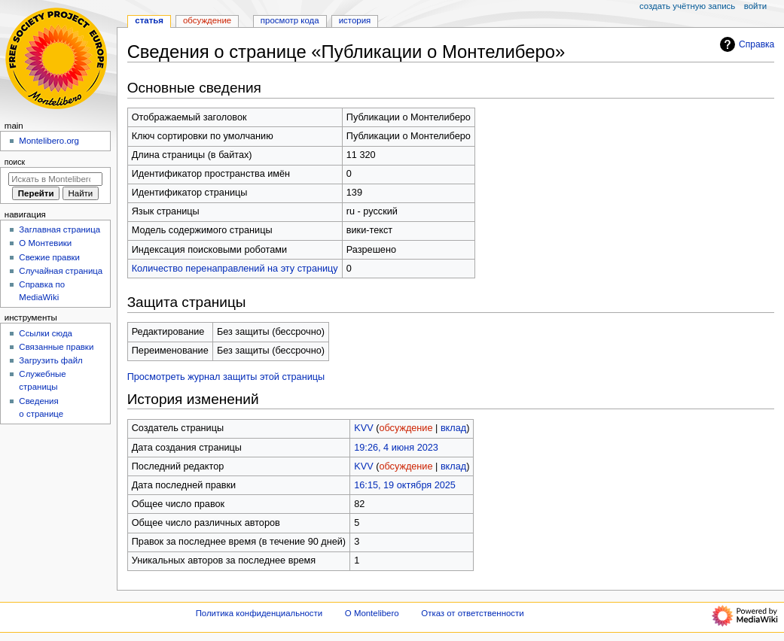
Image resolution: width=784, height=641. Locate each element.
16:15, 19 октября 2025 (405, 485)
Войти (755, 6)
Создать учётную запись (687, 6)
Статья (149, 20)
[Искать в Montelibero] (55, 179)
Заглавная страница (59, 229)
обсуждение (405, 428)
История (355, 20)
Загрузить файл (50, 360)
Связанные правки (56, 346)
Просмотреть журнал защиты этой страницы (226, 377)
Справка (745, 44)
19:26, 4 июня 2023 (396, 447)
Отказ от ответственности (472, 613)
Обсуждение (207, 20)
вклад (453, 428)
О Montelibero (372, 613)
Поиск (15, 161)
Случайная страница (60, 270)
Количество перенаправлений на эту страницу (235, 268)
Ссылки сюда (45, 333)
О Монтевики (45, 243)
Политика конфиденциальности (259, 613)
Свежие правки (49, 257)
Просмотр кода (290, 20)
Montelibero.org (49, 140)
